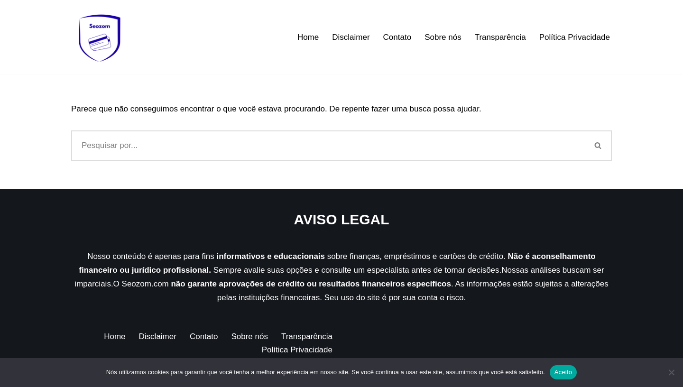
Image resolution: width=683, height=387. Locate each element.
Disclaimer (350, 37)
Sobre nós (443, 37)
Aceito (563, 372)
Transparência (500, 37)
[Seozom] (99, 37)
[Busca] (328, 145)
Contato (397, 37)
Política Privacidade (574, 37)
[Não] (671, 372)
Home (308, 37)
